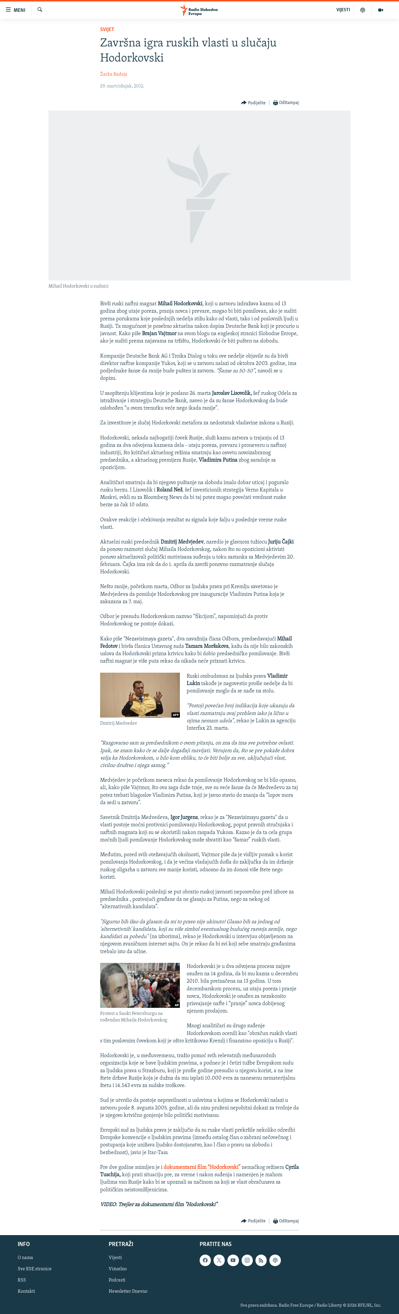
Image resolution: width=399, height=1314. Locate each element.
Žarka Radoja (113, 74)
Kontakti (26, 1291)
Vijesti (115, 1258)
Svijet (107, 30)
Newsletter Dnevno (128, 1291)
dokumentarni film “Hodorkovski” (202, 1167)
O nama (25, 1258)
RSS (22, 1280)
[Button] (253, 103)
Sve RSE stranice (35, 1269)
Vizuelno (118, 1269)
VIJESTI (343, 10)
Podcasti (117, 1280)
